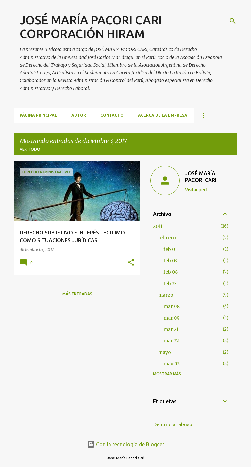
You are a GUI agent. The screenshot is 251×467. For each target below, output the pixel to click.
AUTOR (78, 115)
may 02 (171, 364)
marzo (165, 295)
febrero (167, 238)
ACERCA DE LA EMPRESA (162, 115)
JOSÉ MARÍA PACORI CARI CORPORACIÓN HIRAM (91, 26)
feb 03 (170, 261)
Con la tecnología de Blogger (125, 444)
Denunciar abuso (172, 424)
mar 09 (171, 318)
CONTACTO (112, 115)
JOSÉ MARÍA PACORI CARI (200, 176)
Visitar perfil (197, 189)
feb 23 (170, 283)
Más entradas (77, 294)
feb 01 (170, 249)
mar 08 (171, 306)
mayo (164, 352)
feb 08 (170, 272)
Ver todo (30, 149)
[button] (131, 262)
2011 (158, 226)
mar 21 (171, 329)
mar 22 (171, 341)
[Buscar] (233, 21)
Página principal (38, 115)
